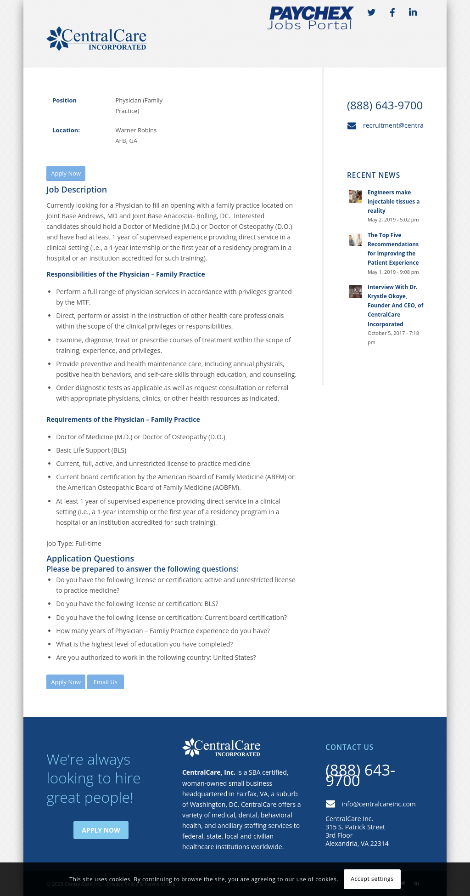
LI (413, 13)
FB (392, 13)
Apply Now (101, 830)
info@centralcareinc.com (378, 804)
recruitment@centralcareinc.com (412, 125)
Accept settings (372, 879)
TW (371, 13)
